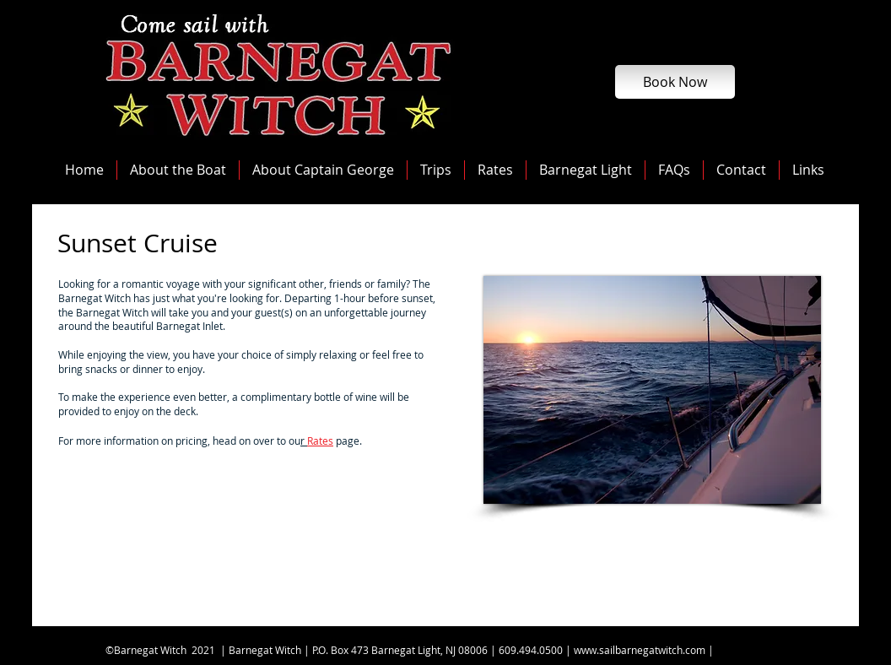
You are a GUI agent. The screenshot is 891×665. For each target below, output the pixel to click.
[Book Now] (675, 82)
